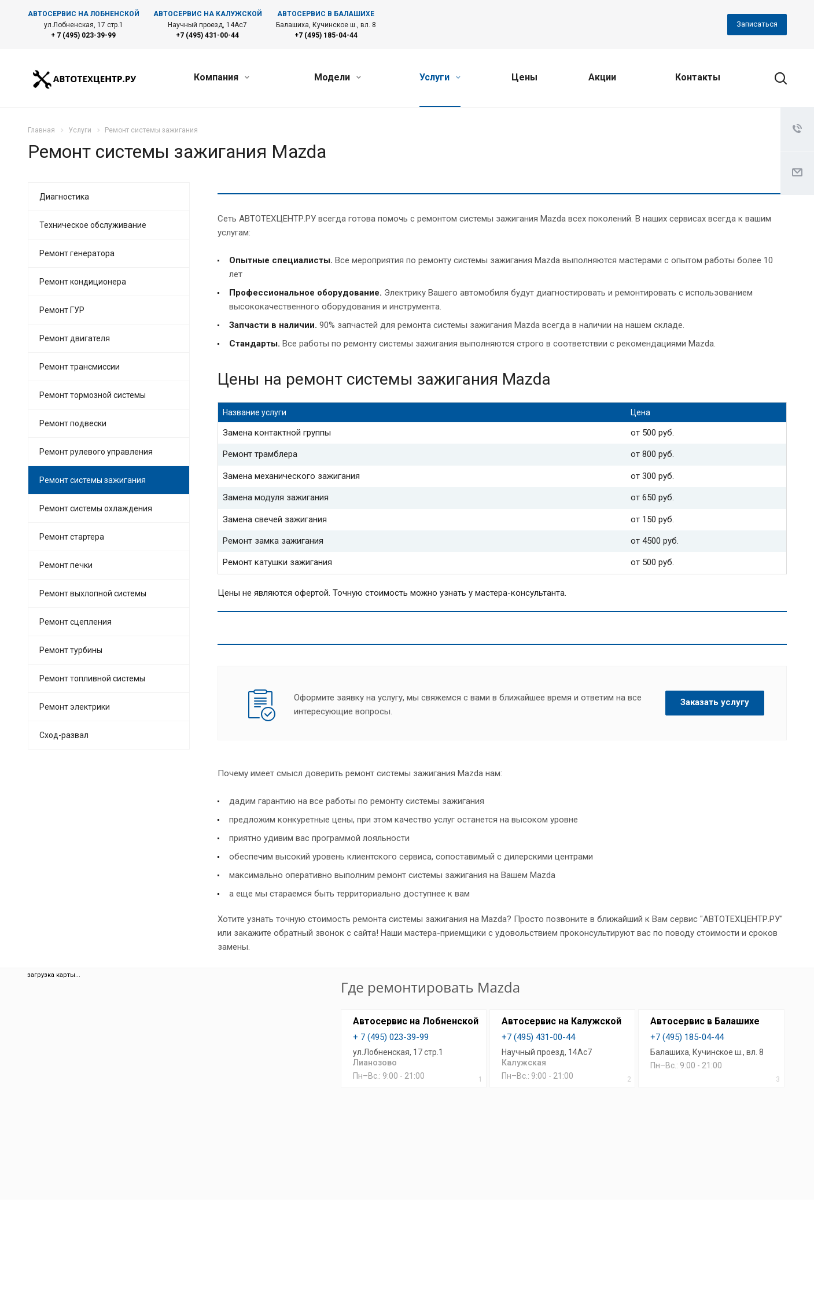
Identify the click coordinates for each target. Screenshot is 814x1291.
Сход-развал (64, 735)
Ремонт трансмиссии (79, 366)
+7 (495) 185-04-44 (326, 35)
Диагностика (64, 196)
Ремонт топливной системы (92, 678)
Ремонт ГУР (61, 310)
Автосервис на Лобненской (415, 1021)
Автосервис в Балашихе (705, 1021)
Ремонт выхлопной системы (92, 593)
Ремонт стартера (71, 536)
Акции (602, 77)
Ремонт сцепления (75, 621)
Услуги (440, 77)
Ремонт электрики (74, 706)
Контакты (697, 77)
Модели (337, 77)
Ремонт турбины (70, 650)
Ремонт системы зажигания (92, 480)
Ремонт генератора (77, 253)
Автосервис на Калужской (561, 1021)
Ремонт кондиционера (82, 281)
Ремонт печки (66, 565)
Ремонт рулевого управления (96, 451)
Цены (524, 77)
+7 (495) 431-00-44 (207, 35)
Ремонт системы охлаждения (95, 508)
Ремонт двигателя (74, 338)
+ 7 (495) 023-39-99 (83, 35)
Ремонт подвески (72, 423)
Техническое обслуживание (92, 225)
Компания (221, 77)
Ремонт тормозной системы (92, 395)
